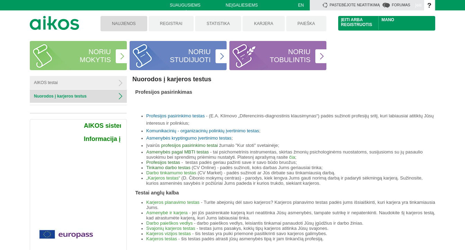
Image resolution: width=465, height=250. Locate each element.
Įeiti (418, 5)
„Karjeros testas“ (163, 178)
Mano (387, 19)
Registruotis (356, 24)
